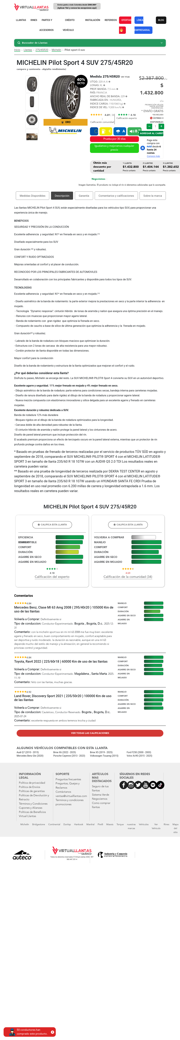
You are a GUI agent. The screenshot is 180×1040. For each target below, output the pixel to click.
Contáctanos (63, 792)
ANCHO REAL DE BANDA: (105, 96)
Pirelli (100, 824)
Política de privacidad (32, 783)
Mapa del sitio (175, 828)
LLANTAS (21, 20)
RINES (34, 20)
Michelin (56, 50)
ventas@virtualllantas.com (71, 796)
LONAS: (94, 85)
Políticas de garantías (32, 791)
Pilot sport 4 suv (75, 50)
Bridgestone (38, 824)
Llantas (28, 50)
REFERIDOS (111, 20)
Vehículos (144, 824)
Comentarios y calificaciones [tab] (116, 195)
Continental (54, 824)
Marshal (90, 824)
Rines (166, 824)
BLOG (161, 20)
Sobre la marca (152, 195)
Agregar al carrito (151, 133)
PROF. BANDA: (98, 89)
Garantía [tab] (84, 195)
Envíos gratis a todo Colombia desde (77, 6)
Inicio (17, 50)
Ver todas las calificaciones (90, 733)
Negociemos (98, 179)
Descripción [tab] (62, 195)
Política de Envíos (29, 787)
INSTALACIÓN (92, 20)
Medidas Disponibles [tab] (32, 195)
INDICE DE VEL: (99, 107)
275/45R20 (42, 50)
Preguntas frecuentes (68, 779)
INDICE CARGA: (99, 104)
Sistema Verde (100, 794)
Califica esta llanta (52, 524)
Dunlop (67, 824)
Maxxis (109, 824)
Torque (120, 824)
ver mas (125, 77)
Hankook (78, 824)
